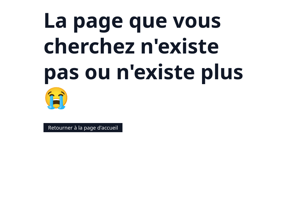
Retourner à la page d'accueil (83, 127)
